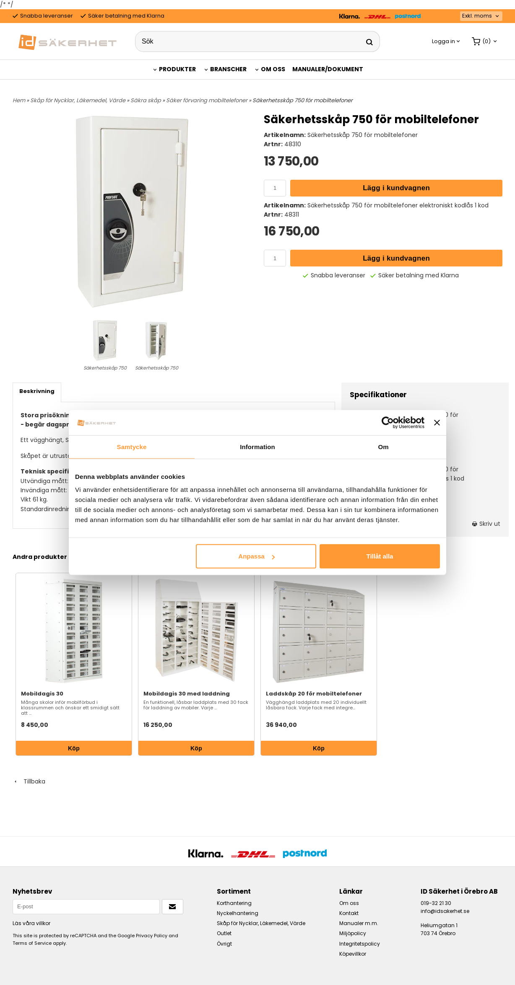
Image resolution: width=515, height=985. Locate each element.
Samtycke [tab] (132, 446)
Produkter (177, 69)
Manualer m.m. (358, 923)
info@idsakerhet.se (445, 911)
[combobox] (481, 16)
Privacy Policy (151, 935)
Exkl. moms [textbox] (477, 16)
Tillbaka (29, 781)
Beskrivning (37, 391)
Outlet (224, 933)
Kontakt (349, 913)
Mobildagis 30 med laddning (186, 694)
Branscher (228, 69)
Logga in (443, 41)
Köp (74, 748)
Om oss (273, 69)
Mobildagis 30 (42, 694)
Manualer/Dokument (327, 69)
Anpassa (256, 556)
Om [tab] (383, 446)
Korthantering (234, 903)
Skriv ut (486, 524)
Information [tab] (257, 446)
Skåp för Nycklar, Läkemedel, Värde (78, 100)
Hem (19, 100)
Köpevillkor (352, 953)
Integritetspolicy (359, 943)
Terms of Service (32, 943)
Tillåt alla (379, 556)
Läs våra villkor (31, 923)
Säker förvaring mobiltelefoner (207, 100)
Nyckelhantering (237, 913)
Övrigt (224, 943)
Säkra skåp (146, 100)
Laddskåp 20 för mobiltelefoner (314, 694)
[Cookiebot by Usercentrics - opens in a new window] (387, 422)
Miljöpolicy (352, 933)
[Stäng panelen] (437, 422)
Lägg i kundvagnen (396, 188)
